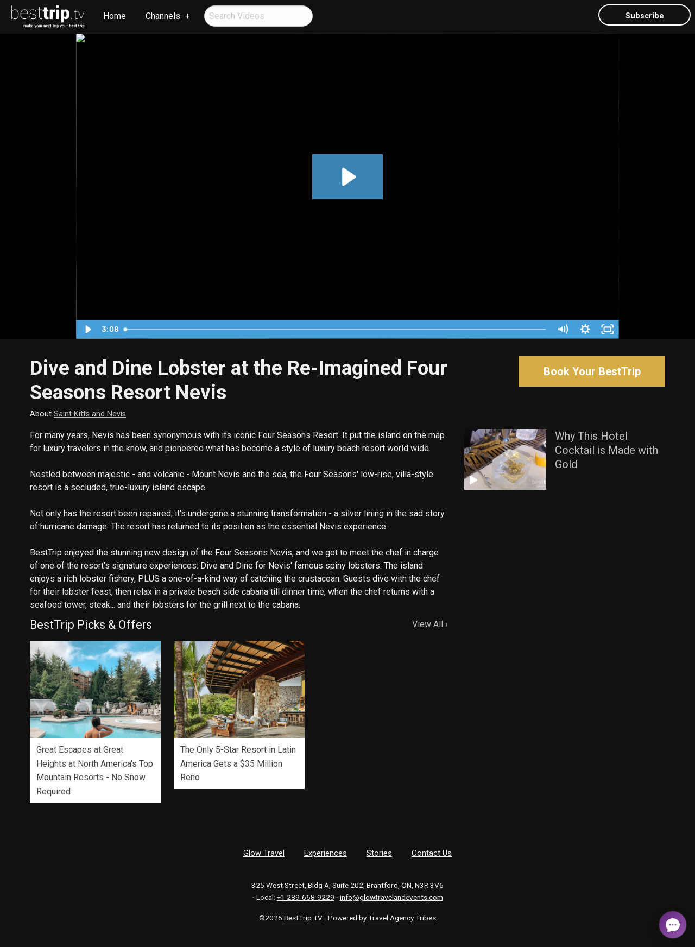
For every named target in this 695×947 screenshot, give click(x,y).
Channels (163, 16)
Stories (379, 853)
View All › (430, 624)
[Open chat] (672, 924)
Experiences (325, 853)
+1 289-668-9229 (305, 897)
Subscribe (645, 16)
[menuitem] (48, 16)
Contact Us (432, 853)
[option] (95, 722)
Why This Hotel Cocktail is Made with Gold (606, 450)
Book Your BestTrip (592, 371)
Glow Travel (264, 853)
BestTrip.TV (303, 917)
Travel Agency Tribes (402, 917)
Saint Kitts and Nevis (90, 414)
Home (114, 16)
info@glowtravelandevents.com (391, 897)
